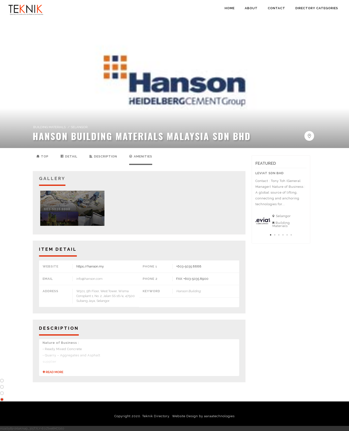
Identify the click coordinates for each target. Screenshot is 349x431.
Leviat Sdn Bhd (269, 173)
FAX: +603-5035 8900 (192, 279)
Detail (69, 156)
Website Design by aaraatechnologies (203, 416)
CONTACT (276, 8)
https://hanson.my (90, 266)
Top (42, 156)
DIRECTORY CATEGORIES (316, 8)
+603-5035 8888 (188, 266)
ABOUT (251, 8)
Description (103, 156)
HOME (230, 8)
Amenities (140, 156)
